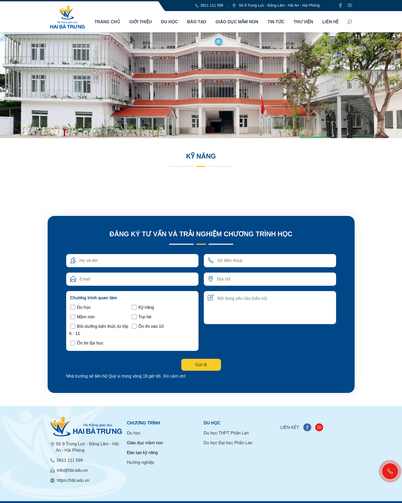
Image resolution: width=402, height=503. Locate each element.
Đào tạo (196, 22)
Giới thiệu (140, 22)
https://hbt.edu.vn (69, 480)
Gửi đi (201, 364)
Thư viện (303, 22)
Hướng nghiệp (140, 462)
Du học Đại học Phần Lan (228, 443)
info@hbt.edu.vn (69, 470)
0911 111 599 (66, 460)
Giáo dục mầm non (237, 22)
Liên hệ (330, 22)
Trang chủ (107, 22)
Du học (169, 22)
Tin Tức (276, 22)
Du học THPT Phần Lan (226, 433)
